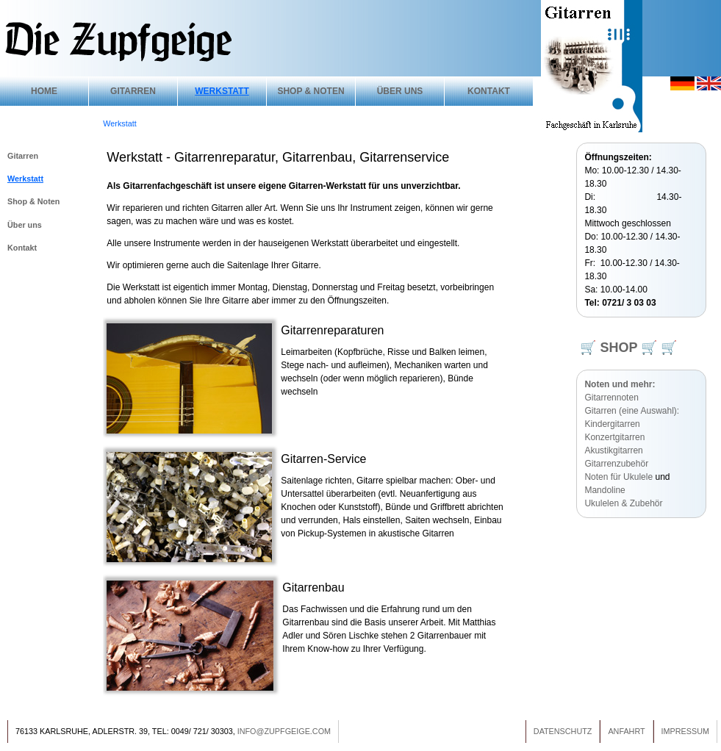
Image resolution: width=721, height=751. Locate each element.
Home (44, 91)
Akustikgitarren (613, 450)
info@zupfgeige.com (284, 731)
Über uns (400, 91)
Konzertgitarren (614, 437)
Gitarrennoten (611, 397)
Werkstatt (222, 91)
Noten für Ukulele (618, 477)
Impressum (685, 731)
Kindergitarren (611, 424)
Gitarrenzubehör (616, 464)
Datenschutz (563, 731)
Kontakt (488, 91)
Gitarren (133, 91)
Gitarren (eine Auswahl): (631, 411)
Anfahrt (626, 731)
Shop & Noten (310, 91)
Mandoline (604, 490)
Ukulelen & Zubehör (623, 503)
